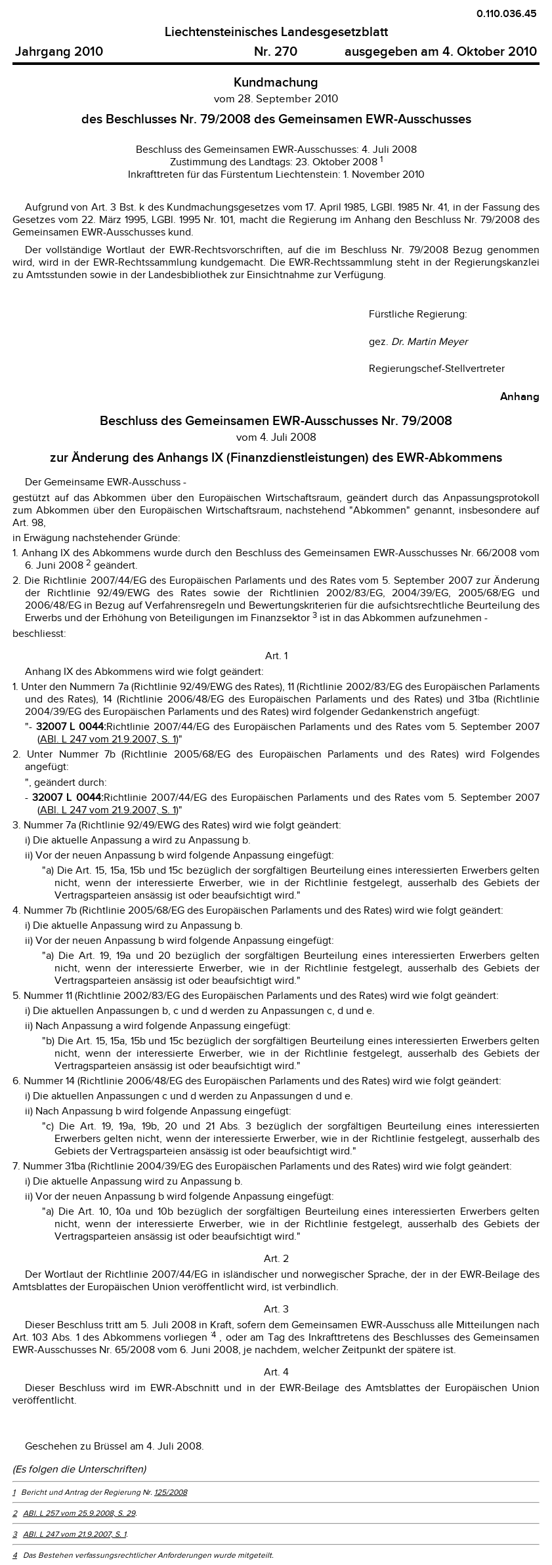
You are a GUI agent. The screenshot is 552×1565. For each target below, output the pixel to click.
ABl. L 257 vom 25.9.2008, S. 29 (79, 1513)
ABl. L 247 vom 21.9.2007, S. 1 (108, 739)
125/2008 (170, 1492)
